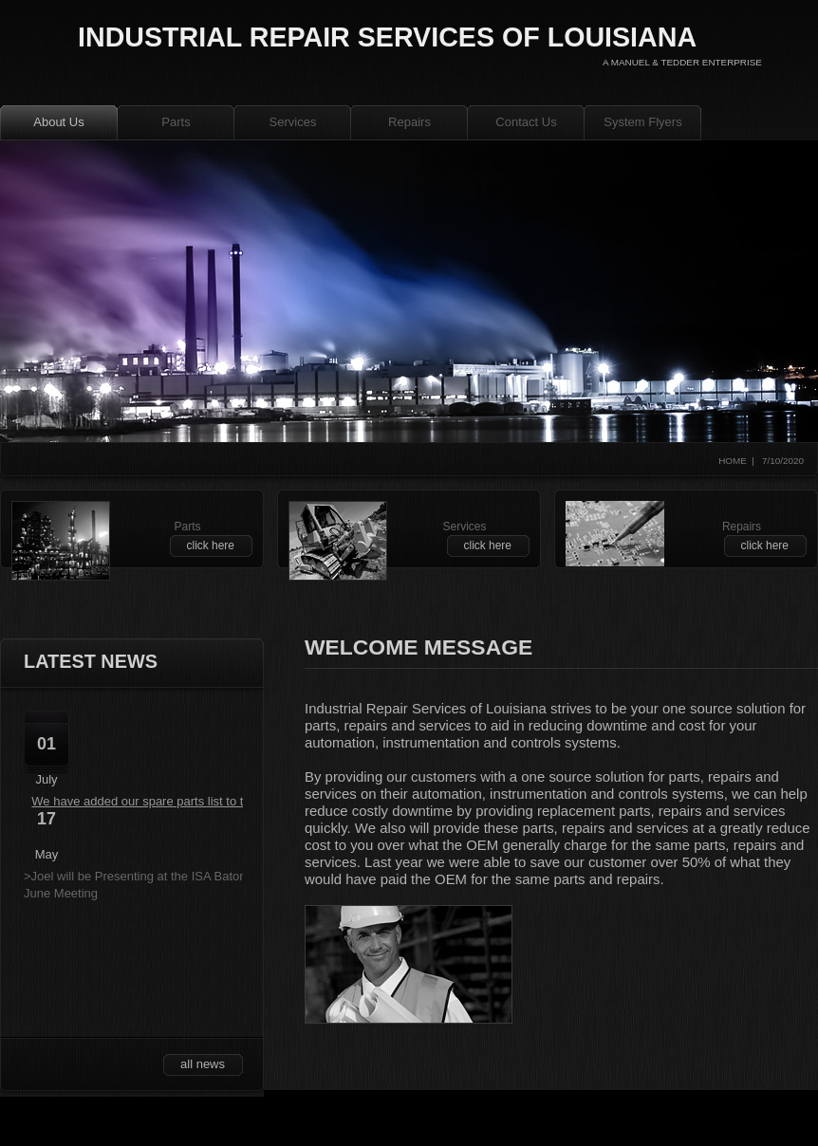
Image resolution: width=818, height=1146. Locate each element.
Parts (175, 122)
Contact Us (525, 122)
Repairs (409, 122)
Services (293, 122)
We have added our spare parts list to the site (155, 801)
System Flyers (642, 122)
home (732, 460)
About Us (58, 122)
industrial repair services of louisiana (387, 37)
